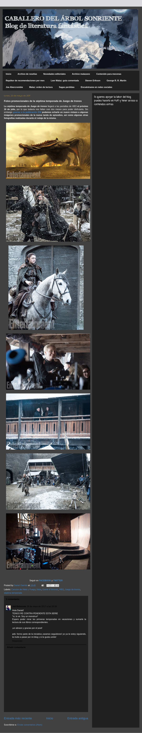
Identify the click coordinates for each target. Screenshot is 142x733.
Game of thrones (50, 589)
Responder (17, 641)
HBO (61, 589)
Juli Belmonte (19, 606)
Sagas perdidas (66, 87)
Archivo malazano (81, 74)
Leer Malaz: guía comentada (65, 80)
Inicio (8, 74)
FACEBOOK (45, 580)
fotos (39, 589)
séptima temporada (13, 593)
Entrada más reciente (18, 718)
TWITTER (58, 580)
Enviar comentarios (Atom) (29, 725)
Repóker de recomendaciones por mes (25, 80)
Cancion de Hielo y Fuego (23, 589)
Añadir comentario (16, 647)
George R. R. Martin (116, 80)
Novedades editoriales (54, 74)
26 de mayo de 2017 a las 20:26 (42, 606)
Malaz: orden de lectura (41, 87)
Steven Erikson (92, 80)
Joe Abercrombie (14, 87)
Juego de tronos (72, 589)
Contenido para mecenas (108, 74)
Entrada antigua (77, 718)
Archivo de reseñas (27, 74)
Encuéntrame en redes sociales (96, 87)
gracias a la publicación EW (27, 112)
